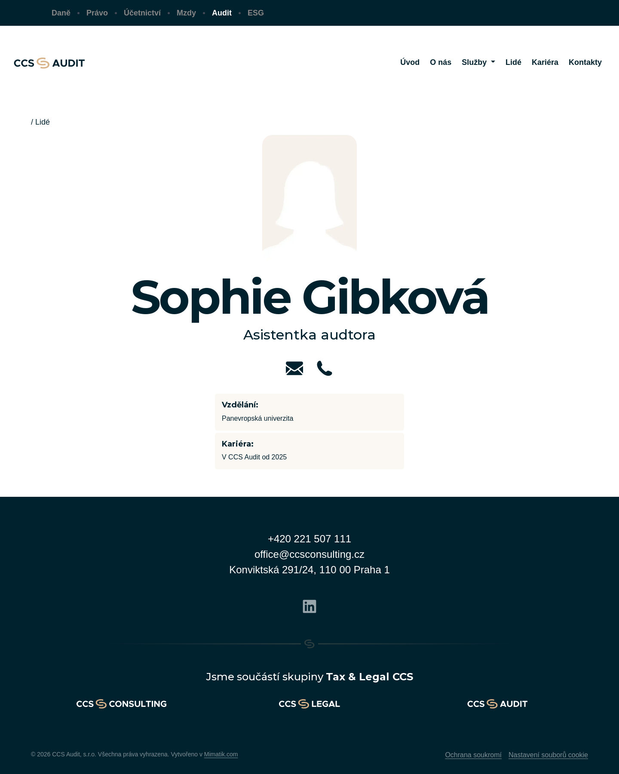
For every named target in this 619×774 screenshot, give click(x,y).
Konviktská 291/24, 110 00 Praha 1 (309, 569)
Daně (61, 13)
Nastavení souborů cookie (548, 755)
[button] (478, 62)
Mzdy (186, 13)
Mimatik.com (221, 754)
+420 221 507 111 (309, 539)
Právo (97, 13)
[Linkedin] (309, 605)
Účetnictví (142, 13)
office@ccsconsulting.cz (309, 554)
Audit (222, 13)
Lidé (42, 122)
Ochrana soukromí (473, 755)
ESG (256, 13)
